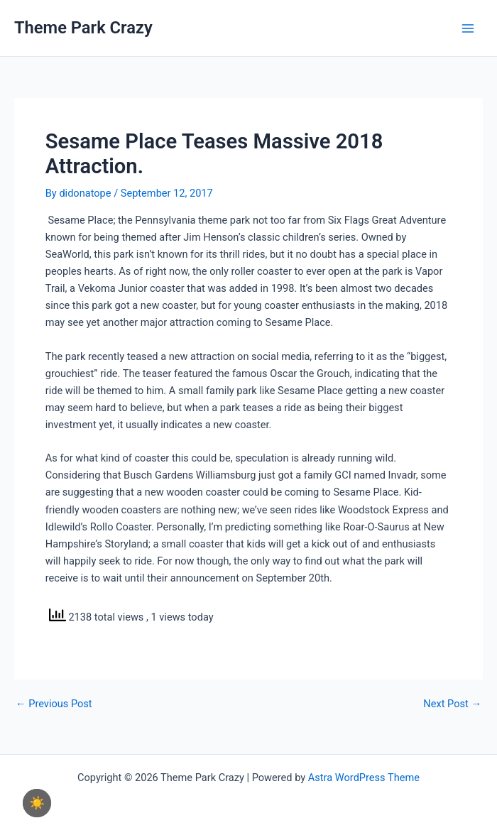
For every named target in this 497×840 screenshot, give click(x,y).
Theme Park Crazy (83, 28)
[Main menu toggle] (468, 28)
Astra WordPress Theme (364, 777)
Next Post (452, 704)
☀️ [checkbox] (37, 803)
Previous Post (54, 704)
